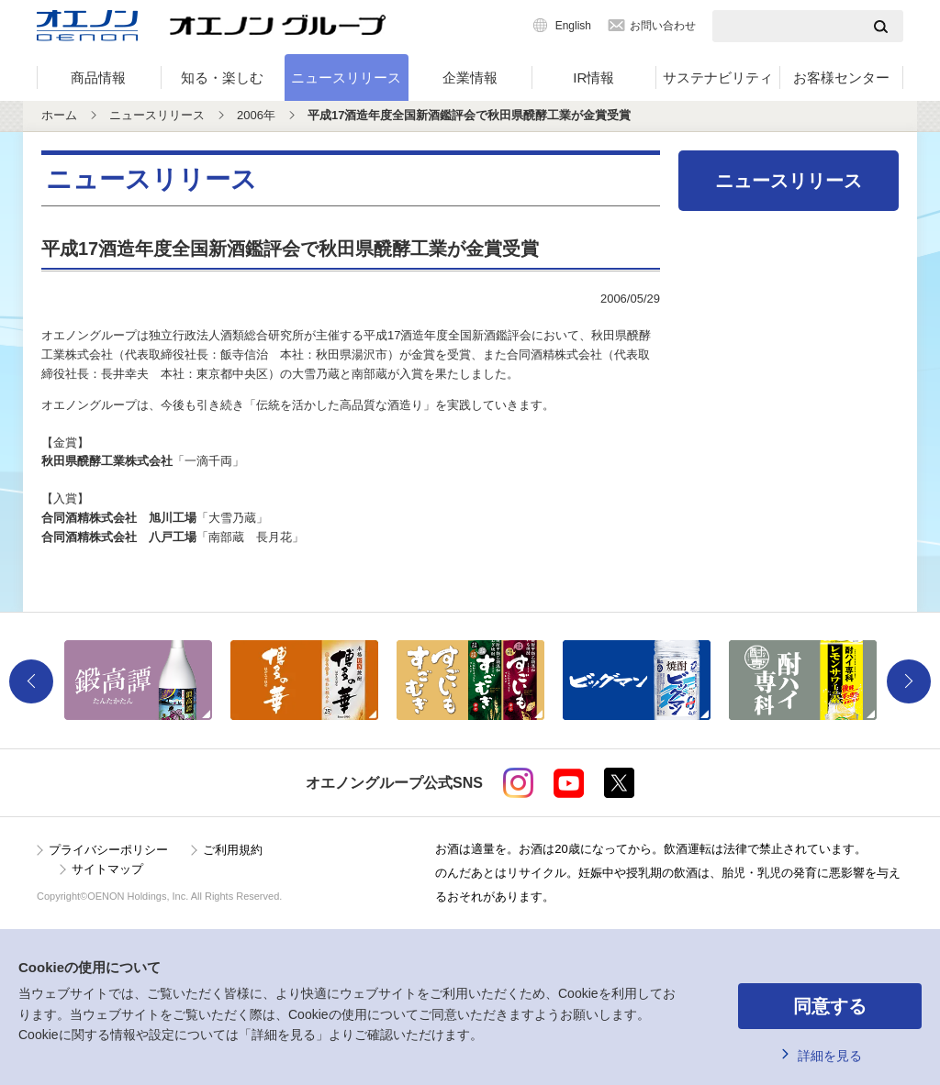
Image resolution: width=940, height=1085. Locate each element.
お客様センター (841, 77)
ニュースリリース (346, 77)
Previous (31, 681)
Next (909, 681)
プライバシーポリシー (108, 850)
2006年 (256, 115)
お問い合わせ (663, 25)
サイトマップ (107, 869)
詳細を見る (830, 1055)
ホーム (59, 115)
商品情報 (98, 77)
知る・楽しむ (222, 77)
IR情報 (593, 77)
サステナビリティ (718, 77)
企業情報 (470, 77)
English (573, 25)
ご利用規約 (233, 850)
